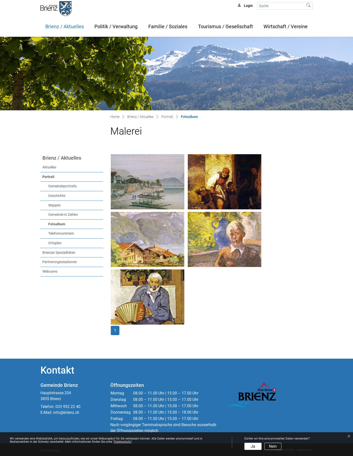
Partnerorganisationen (59, 262)
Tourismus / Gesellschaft (225, 26)
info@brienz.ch (66, 412)
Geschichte (56, 196)
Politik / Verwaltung (116, 26)
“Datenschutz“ (122, 441)
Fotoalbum (67, 223)
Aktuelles (49, 167)
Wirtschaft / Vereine (286, 26)
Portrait (48, 177)
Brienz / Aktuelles (64, 26)
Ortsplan (55, 243)
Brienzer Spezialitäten (58, 253)
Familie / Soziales (167, 26)
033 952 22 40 (67, 406)
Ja (253, 446)
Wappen (54, 205)
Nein (273, 446)
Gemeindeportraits (62, 186)
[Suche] (281, 6)
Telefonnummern (61, 233)
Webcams (49, 271)
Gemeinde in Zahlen (63, 215)
